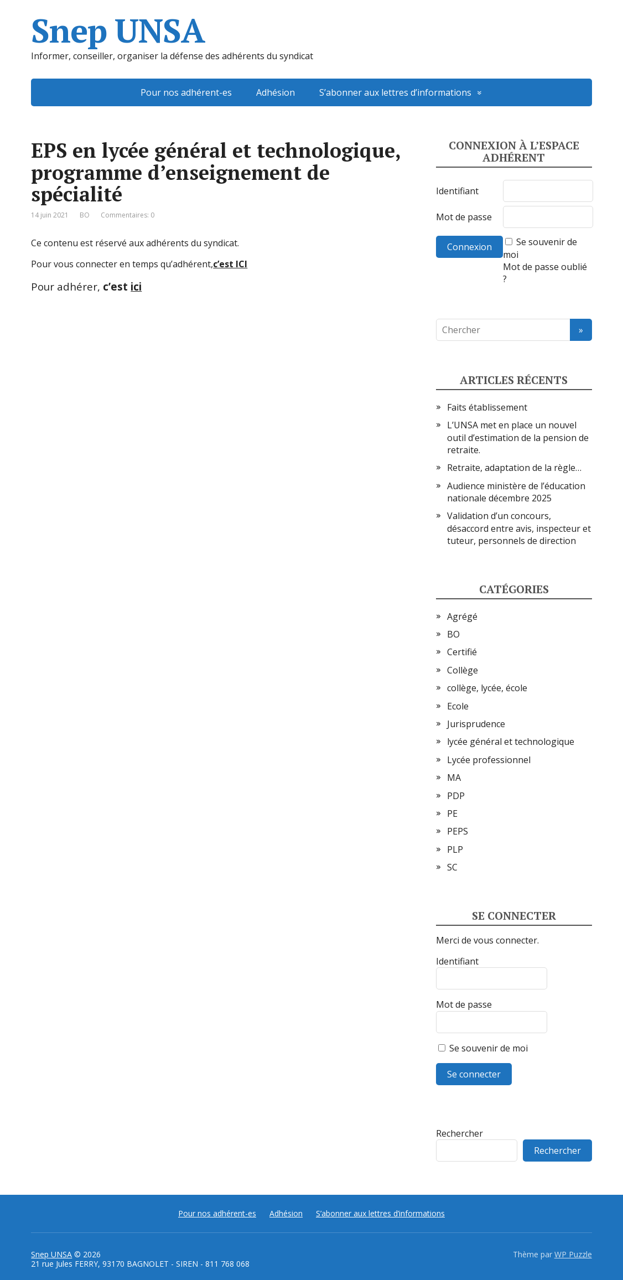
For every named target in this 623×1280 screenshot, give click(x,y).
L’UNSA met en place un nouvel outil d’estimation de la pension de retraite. (518, 437)
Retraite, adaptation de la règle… (514, 468)
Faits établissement (487, 407)
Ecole (458, 706)
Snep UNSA (117, 30)
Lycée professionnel (489, 760)
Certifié (462, 652)
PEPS (457, 831)
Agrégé (462, 616)
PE (452, 813)
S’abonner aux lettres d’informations (395, 92)
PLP (455, 849)
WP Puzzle (573, 1254)
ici (136, 286)
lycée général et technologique (510, 741)
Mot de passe (464, 217)
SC (452, 867)
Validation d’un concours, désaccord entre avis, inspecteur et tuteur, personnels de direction (519, 528)
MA (454, 777)
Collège (462, 670)
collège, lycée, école (487, 688)
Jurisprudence (476, 724)
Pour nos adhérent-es (186, 92)
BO (85, 215)
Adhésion (275, 92)
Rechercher (459, 1133)
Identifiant (457, 191)
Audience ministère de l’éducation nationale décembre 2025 (516, 492)
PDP (456, 796)
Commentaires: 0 (127, 215)
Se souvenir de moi (483, 1048)
